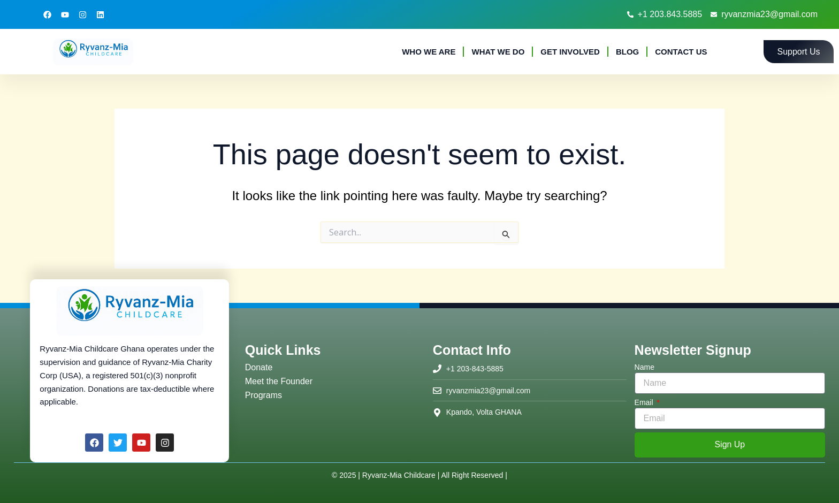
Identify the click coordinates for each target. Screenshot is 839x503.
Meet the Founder (278, 381)
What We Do (497, 51)
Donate (259, 367)
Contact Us (681, 51)
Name (644, 367)
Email (645, 402)
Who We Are (428, 51)
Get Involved (570, 51)
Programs (263, 395)
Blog (627, 51)
